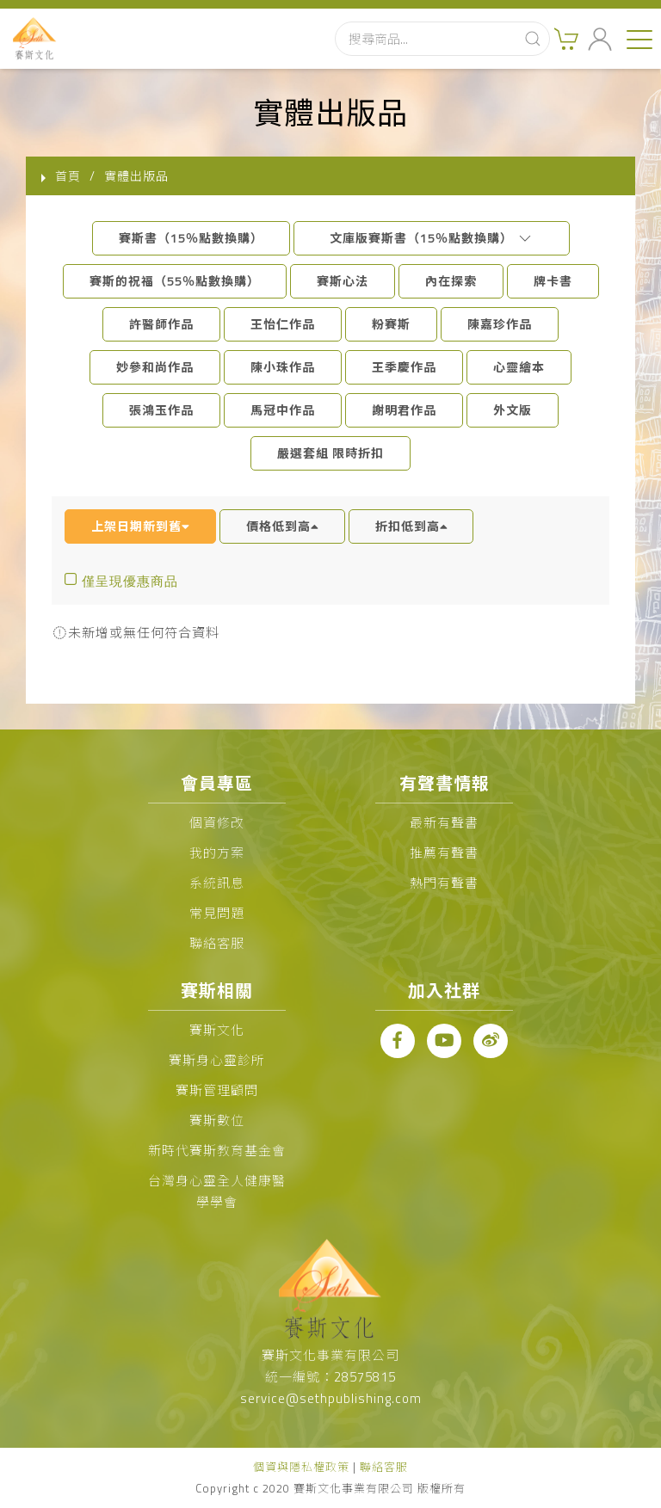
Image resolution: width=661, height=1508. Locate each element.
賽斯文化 (216, 1030)
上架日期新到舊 (140, 526)
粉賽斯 (391, 324)
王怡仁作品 (282, 324)
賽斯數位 (216, 1120)
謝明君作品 (404, 410)
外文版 (512, 410)
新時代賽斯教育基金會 (217, 1150)
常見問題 (216, 913)
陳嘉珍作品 (499, 324)
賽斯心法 (342, 281)
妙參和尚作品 (155, 367)
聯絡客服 (216, 943)
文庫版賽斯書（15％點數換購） (432, 238)
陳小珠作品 (282, 367)
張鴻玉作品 (161, 410)
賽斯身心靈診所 (217, 1060)
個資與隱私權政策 (301, 1466)
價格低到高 (282, 526)
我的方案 (216, 853)
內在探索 (451, 281)
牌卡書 (553, 281)
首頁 (68, 176)
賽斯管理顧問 (217, 1090)
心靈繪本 (519, 367)
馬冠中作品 (282, 410)
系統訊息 (216, 883)
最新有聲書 (444, 823)
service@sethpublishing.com (331, 1398)
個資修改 (216, 823)
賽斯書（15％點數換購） (191, 238)
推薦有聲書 (444, 853)
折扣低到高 (411, 526)
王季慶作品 (404, 367)
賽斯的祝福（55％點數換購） (175, 281)
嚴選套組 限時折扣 (330, 453)
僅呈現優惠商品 (130, 581)
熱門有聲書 (444, 883)
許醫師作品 (161, 324)
